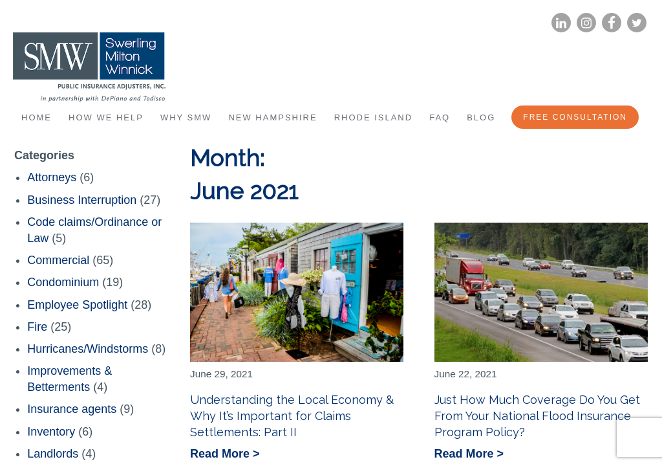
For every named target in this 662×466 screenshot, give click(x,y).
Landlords (52, 453)
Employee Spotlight (77, 304)
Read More (221, 454)
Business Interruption (81, 200)
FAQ (439, 117)
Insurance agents (71, 409)
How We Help (106, 117)
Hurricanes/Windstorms (87, 348)
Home (36, 117)
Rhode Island (373, 117)
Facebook (611, 23)
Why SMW (185, 117)
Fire (37, 326)
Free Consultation (575, 117)
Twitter (636, 23)
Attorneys (51, 177)
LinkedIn (561, 23)
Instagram (586, 23)
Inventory (51, 431)
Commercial (58, 260)
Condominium (63, 282)
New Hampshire (272, 117)
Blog (481, 117)
